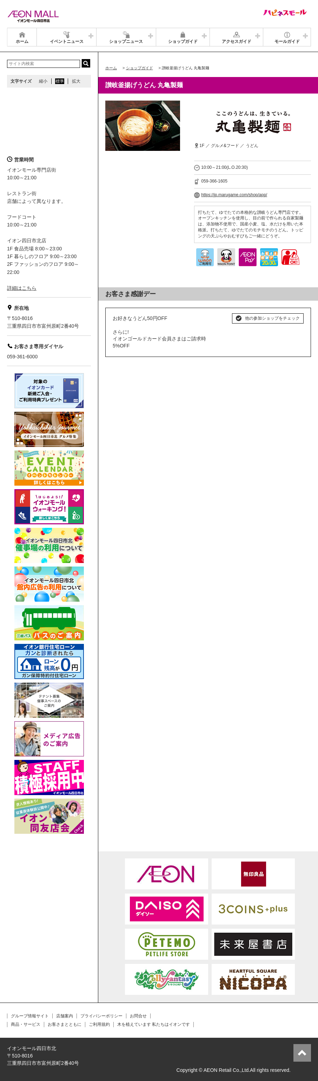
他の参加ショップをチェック (272, 318)
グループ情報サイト (30, 1015)
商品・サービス (25, 1024)
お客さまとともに (64, 1024)
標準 (59, 81)
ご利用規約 (99, 1024)
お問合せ (138, 1015)
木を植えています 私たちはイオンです (153, 1024)
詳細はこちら (22, 288)
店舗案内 (64, 1015)
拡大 (76, 81)
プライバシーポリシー (101, 1015)
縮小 (43, 81)
